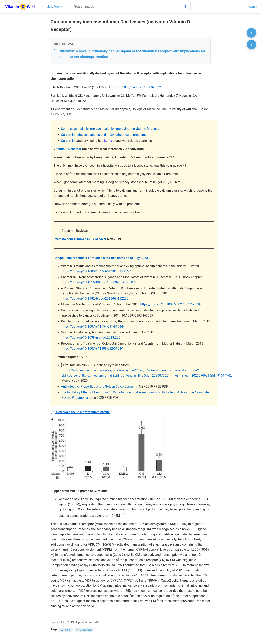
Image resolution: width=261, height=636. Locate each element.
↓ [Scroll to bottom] (251, 44)
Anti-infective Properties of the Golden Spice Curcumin (99, 386)
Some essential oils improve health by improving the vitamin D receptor (111, 129)
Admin (253, 6)
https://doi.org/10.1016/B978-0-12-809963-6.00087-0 (100, 282)
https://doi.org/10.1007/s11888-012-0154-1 (93, 348)
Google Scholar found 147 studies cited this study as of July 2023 (101, 258)
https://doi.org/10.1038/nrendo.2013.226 (91, 337)
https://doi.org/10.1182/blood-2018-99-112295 (95, 298)
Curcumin (68, 141)
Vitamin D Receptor (67, 149)
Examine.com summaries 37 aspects (80, 239)
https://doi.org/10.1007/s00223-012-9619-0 (171, 304)
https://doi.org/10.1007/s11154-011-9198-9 (93, 326)
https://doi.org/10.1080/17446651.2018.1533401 (97, 271)
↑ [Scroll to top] (251, 33)
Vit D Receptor (84, 629)
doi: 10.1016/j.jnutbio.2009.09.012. (137, 87)
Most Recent (54, 6)
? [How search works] (185, 6)
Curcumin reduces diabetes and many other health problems (104, 135)
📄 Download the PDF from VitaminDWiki (80, 412)
